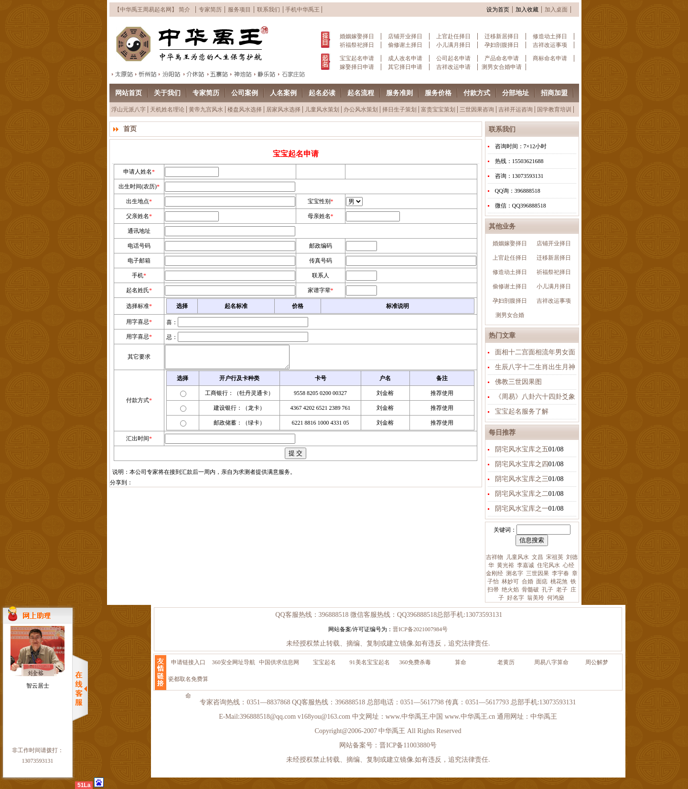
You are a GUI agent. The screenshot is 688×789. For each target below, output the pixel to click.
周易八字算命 (551, 662)
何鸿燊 (555, 597)
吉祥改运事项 (550, 45)
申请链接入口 (188, 662)
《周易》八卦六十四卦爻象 (535, 396)
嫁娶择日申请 (357, 67)
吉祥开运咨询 (515, 109)
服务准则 (399, 93)
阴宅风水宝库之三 (521, 478)
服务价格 (438, 93)
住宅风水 (548, 565)
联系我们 (268, 9)
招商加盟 (554, 93)
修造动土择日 (550, 36)
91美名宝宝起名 (370, 662)
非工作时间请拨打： (38, 750)
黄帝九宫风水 (206, 109)
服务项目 (239, 9)
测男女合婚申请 (502, 67)
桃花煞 (558, 581)
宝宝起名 (324, 662)
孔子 (546, 589)
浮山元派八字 (128, 109)
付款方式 (476, 93)
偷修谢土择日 (405, 45)
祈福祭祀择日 (357, 45)
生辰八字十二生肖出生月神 (535, 367)
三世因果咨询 (477, 109)
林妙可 (509, 581)
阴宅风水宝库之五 (521, 449)
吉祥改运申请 (453, 67)
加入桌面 (556, 9)
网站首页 (128, 93)
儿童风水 (517, 557)
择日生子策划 (399, 109)
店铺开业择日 (405, 36)
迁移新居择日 (501, 36)
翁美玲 (535, 597)
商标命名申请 (550, 58)
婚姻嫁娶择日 (357, 36)
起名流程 (360, 93)
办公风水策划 (361, 109)
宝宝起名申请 (357, 58)
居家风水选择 (283, 109)
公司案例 (244, 93)
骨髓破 (529, 589)
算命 (460, 662)
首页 (130, 128)
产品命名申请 (501, 58)
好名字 (514, 597)
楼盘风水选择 (244, 109)
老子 (561, 589)
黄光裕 (504, 565)
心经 (567, 565)
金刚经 (494, 573)
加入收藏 (527, 9)
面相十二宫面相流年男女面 (535, 352)
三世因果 (537, 573)
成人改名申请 (405, 58)
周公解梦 (596, 662)
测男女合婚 (509, 315)
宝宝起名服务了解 (521, 411)
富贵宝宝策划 (438, 109)
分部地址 (515, 93)
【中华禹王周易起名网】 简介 (152, 9)
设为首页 (497, 9)
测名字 (514, 573)
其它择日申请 (405, 67)
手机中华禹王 (302, 9)
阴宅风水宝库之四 (521, 464)
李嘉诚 (525, 565)
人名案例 (283, 93)
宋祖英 (554, 557)
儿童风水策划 (322, 109)
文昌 (536, 557)
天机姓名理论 (167, 109)
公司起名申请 (453, 58)
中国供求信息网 (279, 662)
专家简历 (210, 9)
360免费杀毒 (415, 662)
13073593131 (38, 760)
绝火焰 (509, 589)
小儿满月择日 (453, 45)
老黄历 (506, 662)
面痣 (541, 581)
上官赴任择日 (453, 36)
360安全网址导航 (233, 662)
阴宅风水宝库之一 (521, 508)
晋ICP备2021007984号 (420, 629)
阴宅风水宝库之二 (521, 493)
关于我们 (167, 93)
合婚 (526, 581)
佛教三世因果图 (518, 381)
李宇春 (559, 573)
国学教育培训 (554, 109)
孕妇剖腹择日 (501, 45)
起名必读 (322, 93)
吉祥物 (494, 557)
